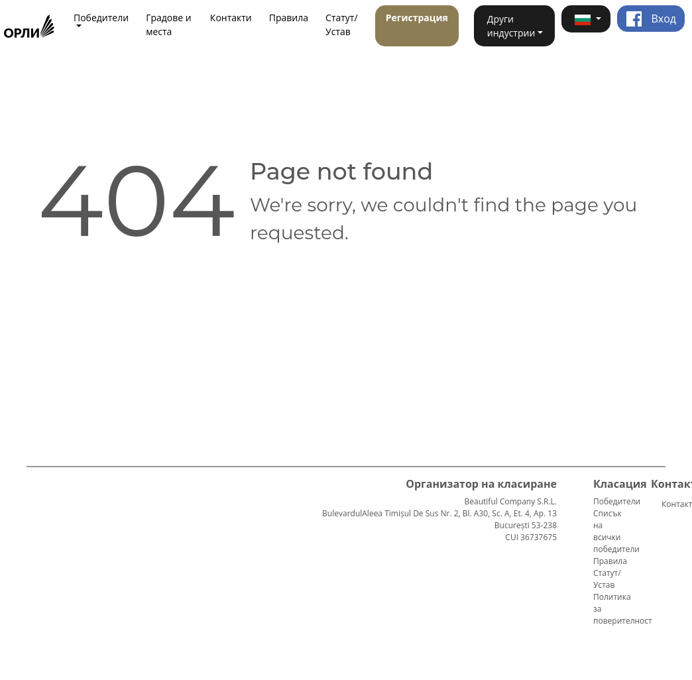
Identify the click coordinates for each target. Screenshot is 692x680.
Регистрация (417, 17)
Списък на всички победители (616, 531)
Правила (288, 17)
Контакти (231, 17)
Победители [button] (101, 17)
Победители (616, 501)
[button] (585, 18)
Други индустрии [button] (511, 26)
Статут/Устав (341, 24)
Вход (651, 19)
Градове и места (169, 24)
